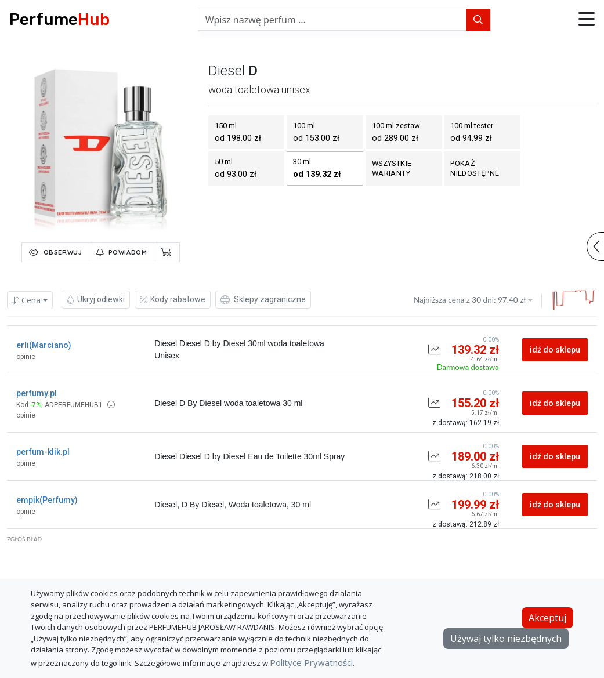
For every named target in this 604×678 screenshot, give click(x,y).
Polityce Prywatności (311, 662)
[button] (586, 20)
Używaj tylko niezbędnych (506, 638)
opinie (25, 357)
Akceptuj (547, 617)
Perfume (59, 19)
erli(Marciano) (43, 345)
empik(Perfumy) (47, 500)
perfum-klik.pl (43, 451)
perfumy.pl (36, 393)
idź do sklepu (555, 349)
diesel (226, 71)
